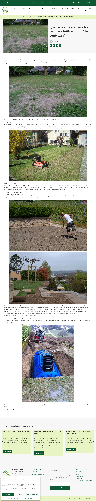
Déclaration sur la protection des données (24, 498)
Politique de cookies (11, 498)
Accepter (8, 494)
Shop (48, 12)
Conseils (31, 17)
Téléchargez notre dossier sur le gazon (15, 410)
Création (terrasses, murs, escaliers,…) (82, 472)
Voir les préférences (32, 494)
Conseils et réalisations (67, 8)
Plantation (78, 475)
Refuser (20, 494)
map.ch (93, 498)
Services (39, 8)
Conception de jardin (81, 469)
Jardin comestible (80, 478)
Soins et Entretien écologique (83, 480)
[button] (38, 479)
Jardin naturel (79, 476)
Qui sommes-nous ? (27, 8)
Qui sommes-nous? (37, 469)
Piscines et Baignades (51, 8)
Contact (78, 8)
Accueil (16, 8)
